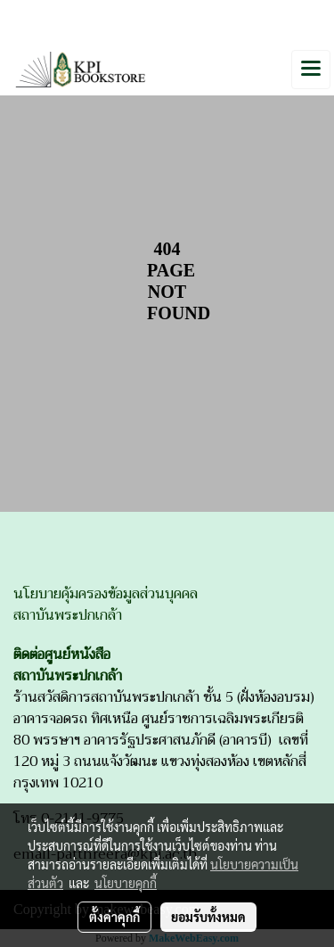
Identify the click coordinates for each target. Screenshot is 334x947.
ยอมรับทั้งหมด (208, 917)
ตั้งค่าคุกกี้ (114, 917)
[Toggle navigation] (310, 69)
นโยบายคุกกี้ (125, 883)
